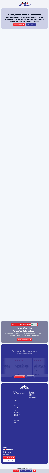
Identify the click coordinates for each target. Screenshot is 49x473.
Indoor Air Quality (17, 412)
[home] (24, 4)
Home (17, 11)
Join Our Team (16, 420)
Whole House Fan (17, 414)
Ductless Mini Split (17, 410)
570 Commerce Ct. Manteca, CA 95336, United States (19, 393)
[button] (34, 470)
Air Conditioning (16, 403)
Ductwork (15, 409)
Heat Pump (16, 407)
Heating (15, 405)
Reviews (15, 418)
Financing (15, 417)
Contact (15, 422)
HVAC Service (16, 402)
